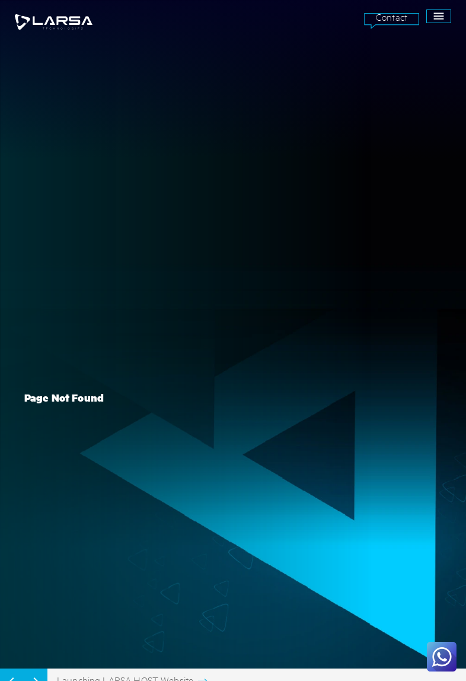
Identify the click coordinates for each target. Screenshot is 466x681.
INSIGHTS (320, 421)
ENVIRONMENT (37, 421)
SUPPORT (320, 407)
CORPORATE (32, 435)
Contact (391, 17)
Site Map (174, 603)
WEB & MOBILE (181, 449)
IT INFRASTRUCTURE (191, 435)
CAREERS (319, 449)
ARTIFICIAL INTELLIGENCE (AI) (205, 393)
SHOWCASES (324, 435)
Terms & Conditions (193, 574)
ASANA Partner (331, 463)
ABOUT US (321, 393)
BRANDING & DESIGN (190, 463)
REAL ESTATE (35, 477)
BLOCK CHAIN (180, 407)
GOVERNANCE (35, 393)
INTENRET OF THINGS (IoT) (201, 421)
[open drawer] (438, 16)
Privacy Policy (184, 588)
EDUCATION (32, 407)
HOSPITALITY (35, 463)
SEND (415, 534)
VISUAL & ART (181, 477)
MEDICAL (28, 449)
